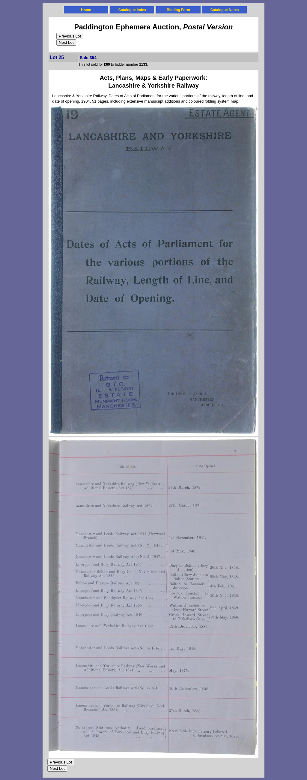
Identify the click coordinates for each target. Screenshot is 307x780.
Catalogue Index (132, 10)
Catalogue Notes (224, 10)
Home (86, 10)
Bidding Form (178, 10)
